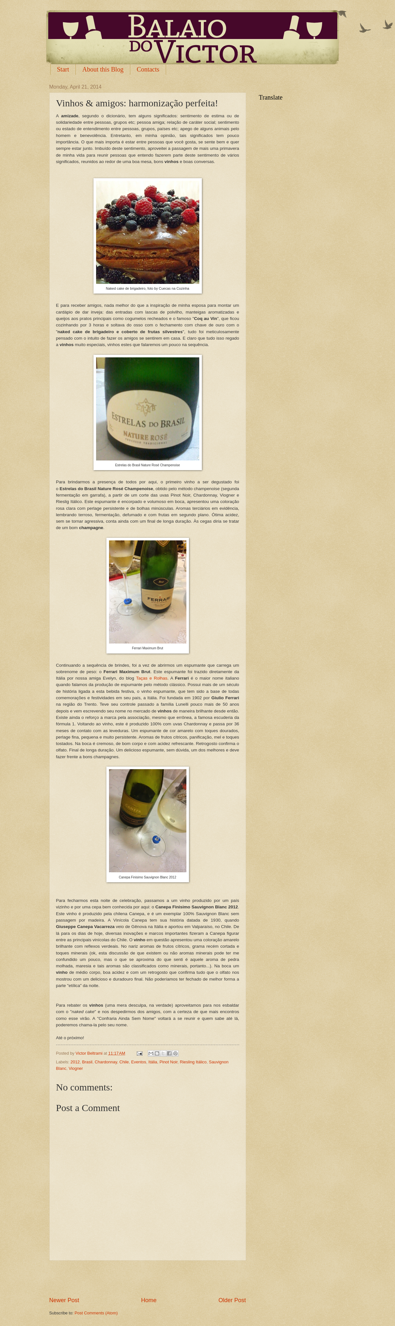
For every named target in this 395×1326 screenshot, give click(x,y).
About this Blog (102, 69)
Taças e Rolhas (151, 678)
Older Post (232, 1300)
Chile (124, 1062)
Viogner (76, 1068)
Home (148, 1300)
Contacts (148, 69)
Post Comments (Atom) (96, 1313)
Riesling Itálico (193, 1062)
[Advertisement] (147, 1278)
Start (63, 69)
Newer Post (64, 1300)
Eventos (138, 1062)
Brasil (87, 1062)
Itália (152, 1062)
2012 (75, 1062)
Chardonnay (106, 1062)
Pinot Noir (169, 1062)
